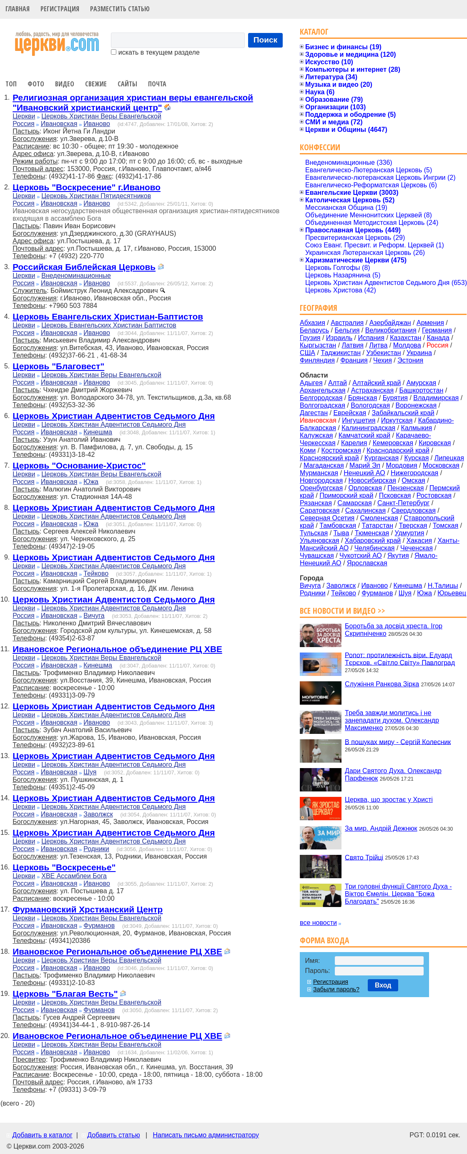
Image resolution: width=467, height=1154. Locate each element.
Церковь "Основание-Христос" (79, 465)
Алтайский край (376, 382)
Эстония (410, 360)
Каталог (314, 31)
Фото (36, 83)
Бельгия (346, 330)
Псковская (395, 495)
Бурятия (395, 397)
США (307, 352)
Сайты (127, 83)
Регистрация (59, 8)
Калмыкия (416, 427)
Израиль (339, 337)
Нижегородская (414, 472)
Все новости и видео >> (342, 610)
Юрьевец (451, 593)
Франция (354, 360)
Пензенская (405, 487)
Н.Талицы (443, 585)
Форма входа (324, 940)
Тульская (314, 533)
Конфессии (320, 147)
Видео (64, 83)
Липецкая (449, 457)
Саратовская (319, 510)
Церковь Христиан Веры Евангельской (101, 116)
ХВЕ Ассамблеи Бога (74, 875)
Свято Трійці (364, 857)
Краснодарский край (398, 450)
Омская (413, 480)
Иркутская (397, 420)
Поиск (266, 39)
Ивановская (59, 123)
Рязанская (316, 502)
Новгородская (321, 480)
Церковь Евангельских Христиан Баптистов (108, 325)
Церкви (24, 116)
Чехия (382, 360)
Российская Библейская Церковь (84, 267)
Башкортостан (421, 390)
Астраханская (372, 390)
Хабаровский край (373, 540)
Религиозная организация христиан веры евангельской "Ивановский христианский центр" (133, 102)
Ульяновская (319, 540)
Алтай (337, 382)
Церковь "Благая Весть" (65, 993)
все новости (318, 922)
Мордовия (401, 465)
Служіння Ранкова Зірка (382, 684)
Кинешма (97, 432)
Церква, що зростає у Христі (389, 799)
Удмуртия (409, 533)
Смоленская (379, 518)
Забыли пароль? (336, 989)
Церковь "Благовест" (58, 366)
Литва (378, 345)
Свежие (96, 83)
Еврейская (349, 412)
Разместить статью (120, 8)
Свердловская (414, 510)
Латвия (353, 345)
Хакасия (419, 540)
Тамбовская (337, 525)
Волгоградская (322, 405)
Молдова (407, 345)
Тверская (413, 525)
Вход (383, 985)
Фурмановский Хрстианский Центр (88, 909)
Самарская (354, 502)
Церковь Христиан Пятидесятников (96, 195)
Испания (371, 337)
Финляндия (317, 360)
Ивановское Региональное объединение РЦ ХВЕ (117, 649)
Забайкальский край (403, 412)
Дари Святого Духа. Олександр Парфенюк (393, 774)
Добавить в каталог (42, 1135)
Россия (23, 123)
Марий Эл (364, 465)
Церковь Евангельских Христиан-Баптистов (108, 316)
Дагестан (314, 412)
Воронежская (416, 405)
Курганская (381, 457)
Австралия (347, 322)
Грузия (310, 337)
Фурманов (99, 925)
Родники (96, 848)
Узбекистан (383, 352)
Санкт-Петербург (403, 502)
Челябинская (374, 548)
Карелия (354, 442)
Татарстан (377, 525)
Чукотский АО (360, 555)
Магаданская (324, 465)
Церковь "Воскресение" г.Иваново (87, 187)
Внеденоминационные (76, 275)
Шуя (89, 772)
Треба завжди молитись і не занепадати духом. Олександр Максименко (392, 720)
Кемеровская (393, 442)
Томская (445, 525)
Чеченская (416, 548)
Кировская (435, 442)
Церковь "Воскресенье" (64, 867)
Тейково (95, 573)
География (318, 307)
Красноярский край (329, 457)
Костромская (341, 450)
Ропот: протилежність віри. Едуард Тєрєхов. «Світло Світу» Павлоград (400, 658)
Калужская (316, 435)
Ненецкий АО (364, 472)
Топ (11, 83)
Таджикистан (341, 352)
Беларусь (314, 330)
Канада (438, 337)
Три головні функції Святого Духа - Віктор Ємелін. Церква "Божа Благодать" (398, 894)
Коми (308, 450)
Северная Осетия (327, 518)
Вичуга (93, 615)
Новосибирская (372, 480)
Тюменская (372, 533)
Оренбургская (321, 487)
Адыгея (311, 382)
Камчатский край (364, 435)
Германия (437, 330)
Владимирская (436, 397)
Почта (157, 83)
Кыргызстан (318, 345)
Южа (90, 481)
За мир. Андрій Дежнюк (381, 828)
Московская (441, 465)
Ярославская (367, 563)
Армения (430, 322)
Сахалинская (365, 510)
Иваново (96, 123)
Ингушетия (358, 420)
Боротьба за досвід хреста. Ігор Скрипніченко (393, 629)
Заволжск (98, 814)
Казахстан (405, 337)
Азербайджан (390, 322)
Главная (17, 8)
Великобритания (391, 330)
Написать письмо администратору (206, 1135)
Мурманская (319, 472)
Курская (416, 457)
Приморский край (346, 495)
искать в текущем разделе (155, 52)
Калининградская (368, 427)
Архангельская (322, 390)
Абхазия (312, 322)
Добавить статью (113, 1135)
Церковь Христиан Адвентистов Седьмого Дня (114, 416)
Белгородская (321, 397)
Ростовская (434, 495)
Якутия (398, 555)
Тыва (341, 533)
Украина (419, 352)
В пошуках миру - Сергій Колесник (398, 741)
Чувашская (317, 555)
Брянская (362, 397)
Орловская (365, 487)
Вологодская (370, 405)
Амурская (421, 382)
